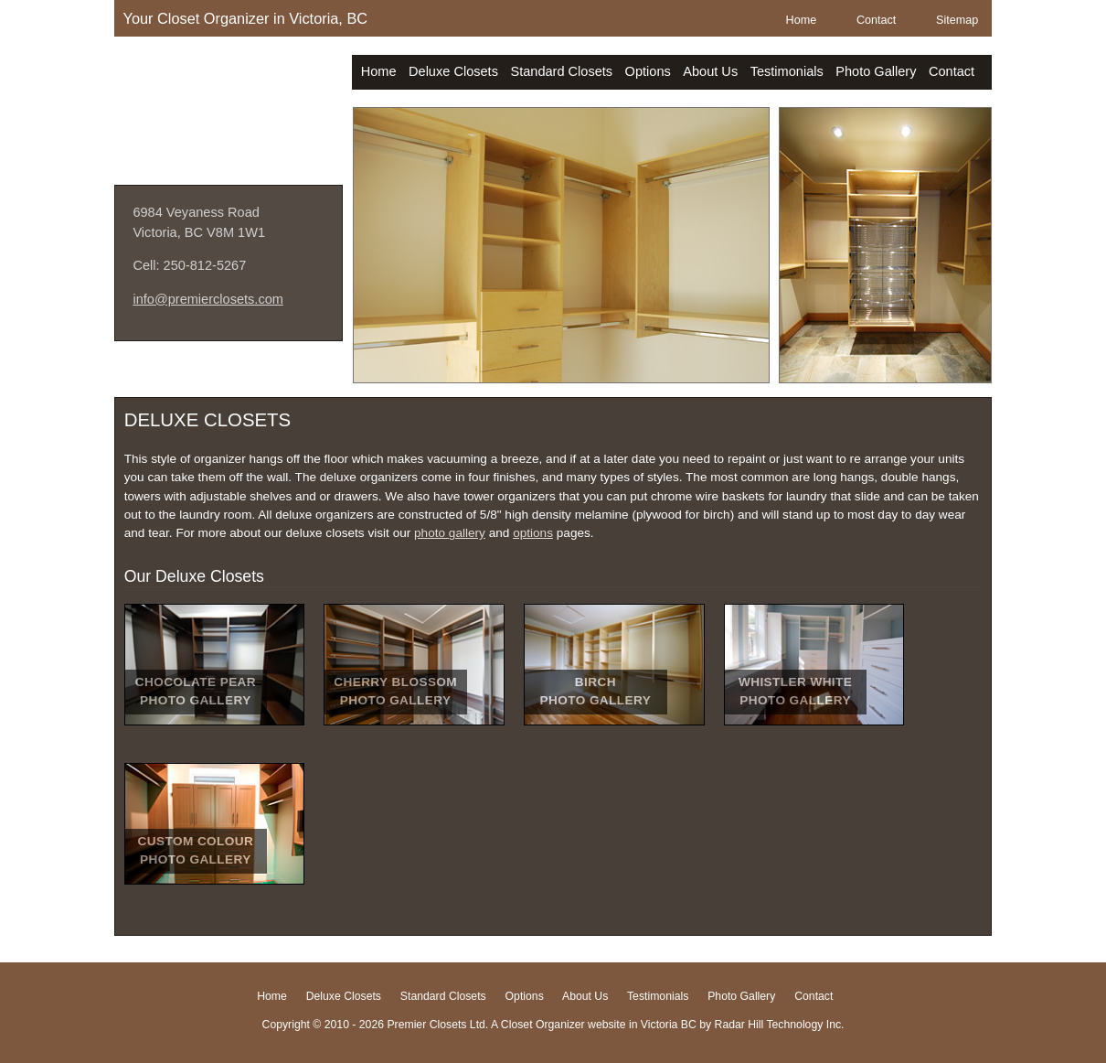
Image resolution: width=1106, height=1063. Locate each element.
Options (648, 71)
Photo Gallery (875, 71)
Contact (876, 20)
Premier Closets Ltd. (228, 99)
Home (801, 20)
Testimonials (787, 71)
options (533, 533)
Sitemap (957, 20)
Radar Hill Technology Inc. (780, 1024)
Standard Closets (561, 71)
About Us (710, 71)
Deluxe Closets (453, 71)
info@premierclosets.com (208, 299)
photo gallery (449, 533)
